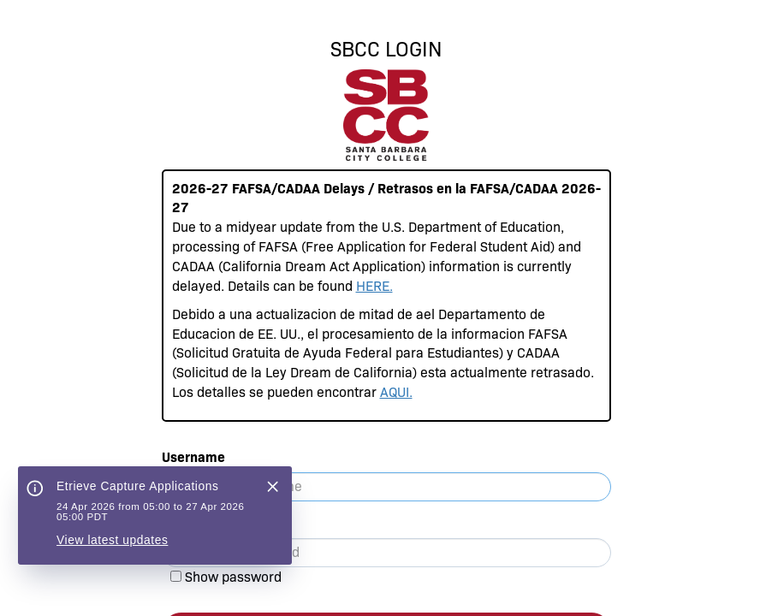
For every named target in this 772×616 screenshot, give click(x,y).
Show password (233, 577)
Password (192, 523)
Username (193, 457)
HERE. (374, 286)
